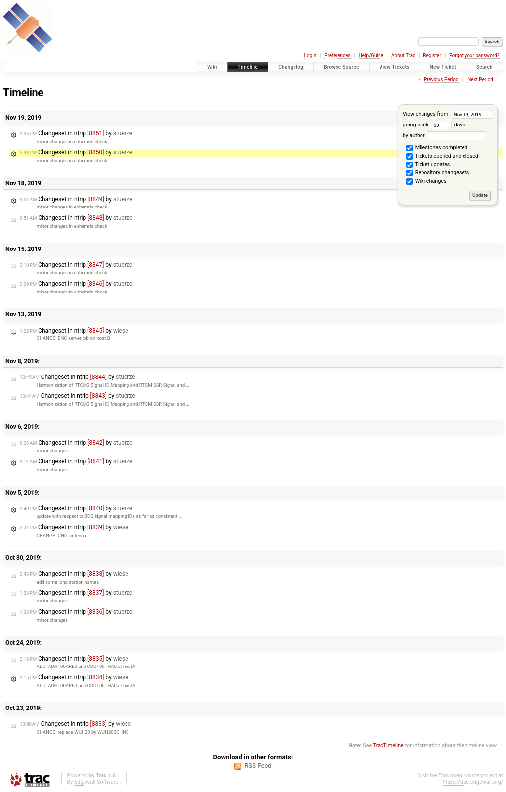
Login (310, 55)
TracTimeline (388, 745)
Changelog (290, 67)
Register (432, 55)
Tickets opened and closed (442, 156)
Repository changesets (437, 173)
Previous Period (441, 79)
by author (444, 135)
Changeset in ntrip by (76, 133)
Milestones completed (436, 148)
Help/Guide (371, 55)
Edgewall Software (96, 782)
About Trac (403, 55)
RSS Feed (258, 765)
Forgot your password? (474, 55)
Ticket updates (428, 165)
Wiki (212, 67)
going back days (434, 125)
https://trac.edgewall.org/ (473, 782)
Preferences (337, 55)
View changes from (447, 114)
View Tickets (395, 67)
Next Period (480, 79)
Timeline (248, 67)
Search (484, 67)
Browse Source (341, 67)
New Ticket (443, 67)
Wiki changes (426, 181)
